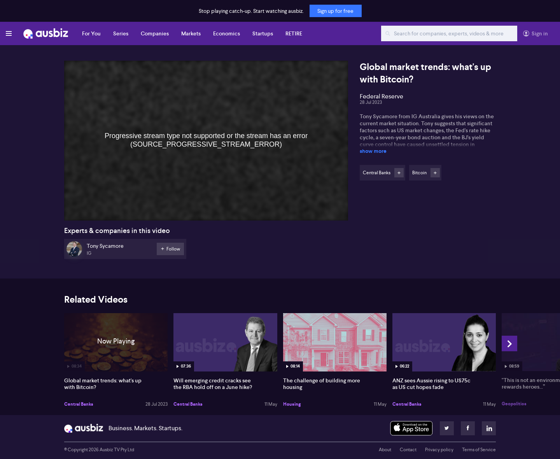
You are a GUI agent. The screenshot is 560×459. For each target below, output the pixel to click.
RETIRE (293, 33)
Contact (408, 450)
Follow (399, 172)
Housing (292, 404)
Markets (191, 33)
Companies (155, 33)
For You (91, 33)
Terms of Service (479, 450)
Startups (262, 33)
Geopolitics (514, 404)
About (385, 450)
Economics (226, 33)
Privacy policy (439, 450)
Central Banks (78, 404)
